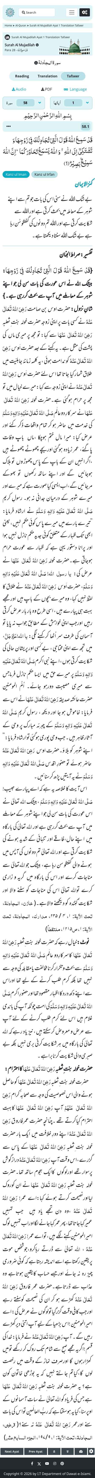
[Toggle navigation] (72, 12)
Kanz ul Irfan (45, 174)
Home (8, 25)
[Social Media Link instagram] (55, 1463)
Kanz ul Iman (16, 174)
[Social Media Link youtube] (47, 1463)
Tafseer (73, 76)
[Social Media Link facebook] (32, 1463)
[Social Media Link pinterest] (62, 1463)
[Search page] (37, 12)
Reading (22, 76)
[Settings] (84, 12)
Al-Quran (20, 25)
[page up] (54, 1451)
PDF (46, 89)
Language (75, 89)
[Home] (10, 12)
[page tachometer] (81, 1451)
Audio (19, 89)
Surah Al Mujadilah (22, 45)
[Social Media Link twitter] (39, 1463)
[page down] (67, 1451)
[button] (8, 126)
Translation (48, 76)
